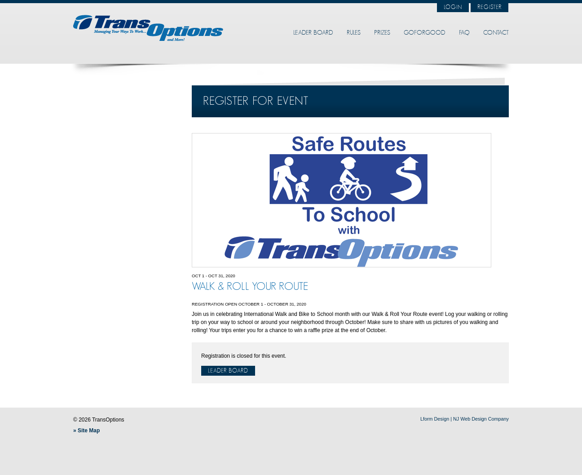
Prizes (382, 32)
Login (453, 7)
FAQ (464, 32)
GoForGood (424, 32)
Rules (354, 32)
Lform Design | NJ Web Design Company (464, 419)
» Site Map (86, 430)
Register (489, 7)
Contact (496, 32)
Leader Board (313, 32)
